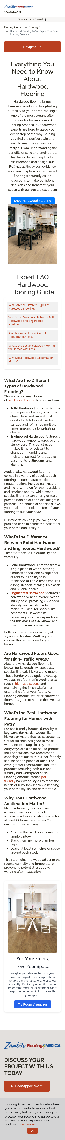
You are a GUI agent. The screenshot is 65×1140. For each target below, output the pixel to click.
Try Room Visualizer (32, 1004)
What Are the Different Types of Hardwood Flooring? (28, 306)
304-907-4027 (12, 12)
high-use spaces (27, 683)
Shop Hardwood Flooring (32, 200)
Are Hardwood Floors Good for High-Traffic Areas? (28, 335)
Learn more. (27, 1124)
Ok (32, 1131)
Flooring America (13, 27)
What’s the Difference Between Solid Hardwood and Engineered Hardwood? (31, 321)
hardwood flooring (21, 400)
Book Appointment (27, 1086)
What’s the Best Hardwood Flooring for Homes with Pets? (31, 347)
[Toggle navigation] (57, 12)
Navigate (32, 47)
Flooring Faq (36, 27)
